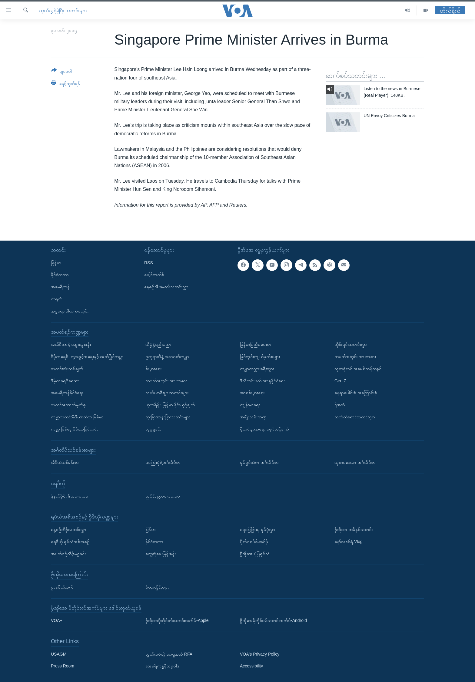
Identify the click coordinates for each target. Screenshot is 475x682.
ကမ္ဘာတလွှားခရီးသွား (257, 368)
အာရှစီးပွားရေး (252, 392)
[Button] (61, 71)
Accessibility (251, 665)
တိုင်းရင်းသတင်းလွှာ (350, 344)
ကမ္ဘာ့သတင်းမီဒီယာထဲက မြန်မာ (77, 416)
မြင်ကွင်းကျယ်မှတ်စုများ (260, 356)
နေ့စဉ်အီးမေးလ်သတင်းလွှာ (166, 286)
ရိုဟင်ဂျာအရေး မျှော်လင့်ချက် (264, 429)
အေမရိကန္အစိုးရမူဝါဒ (162, 665)
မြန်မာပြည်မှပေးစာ (255, 344)
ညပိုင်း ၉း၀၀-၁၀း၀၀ (162, 495)
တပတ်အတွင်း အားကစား (166, 380)
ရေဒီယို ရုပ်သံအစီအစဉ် (70, 541)
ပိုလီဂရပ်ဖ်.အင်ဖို (254, 541)
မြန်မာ (56, 262)
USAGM (58, 654)
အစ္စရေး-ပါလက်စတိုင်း (69, 311)
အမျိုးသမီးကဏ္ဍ (253, 416)
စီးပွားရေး (153, 368)
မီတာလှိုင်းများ (157, 587)
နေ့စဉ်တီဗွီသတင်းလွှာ (68, 529)
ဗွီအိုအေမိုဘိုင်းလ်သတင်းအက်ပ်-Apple (176, 620)
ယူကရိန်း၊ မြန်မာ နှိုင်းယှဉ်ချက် (170, 404)
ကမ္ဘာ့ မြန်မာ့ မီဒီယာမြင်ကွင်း (74, 429)
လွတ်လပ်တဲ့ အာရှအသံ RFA (168, 654)
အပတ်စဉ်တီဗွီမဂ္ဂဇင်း (68, 553)
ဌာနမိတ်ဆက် (62, 587)
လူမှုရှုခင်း (153, 429)
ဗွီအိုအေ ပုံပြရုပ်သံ (255, 553)
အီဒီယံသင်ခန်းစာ (65, 462)
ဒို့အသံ (339, 404)
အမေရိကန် (60, 286)
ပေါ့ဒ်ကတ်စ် (154, 274)
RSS (148, 262)
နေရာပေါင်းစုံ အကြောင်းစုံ (355, 392)
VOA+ (56, 620)
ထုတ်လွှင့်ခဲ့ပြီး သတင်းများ (63, 10)
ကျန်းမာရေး (250, 404)
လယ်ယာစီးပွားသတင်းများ (166, 392)
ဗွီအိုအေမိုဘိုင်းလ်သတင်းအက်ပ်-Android (273, 620)
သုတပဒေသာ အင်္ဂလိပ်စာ (355, 462)
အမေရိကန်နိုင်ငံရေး (67, 392)
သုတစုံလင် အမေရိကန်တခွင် (357, 368)
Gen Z (340, 380)
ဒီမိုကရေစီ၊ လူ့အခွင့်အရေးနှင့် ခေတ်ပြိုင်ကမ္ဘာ (87, 356)
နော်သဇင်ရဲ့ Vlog (348, 541)
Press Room (62, 665)
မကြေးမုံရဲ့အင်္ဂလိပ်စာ (163, 462)
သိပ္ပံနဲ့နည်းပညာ (158, 344)
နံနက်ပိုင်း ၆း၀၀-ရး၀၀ (69, 495)
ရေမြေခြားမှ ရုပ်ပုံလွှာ (257, 529)
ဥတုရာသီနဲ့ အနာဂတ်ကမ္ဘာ (167, 356)
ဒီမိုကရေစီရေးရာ (65, 380)
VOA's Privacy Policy (259, 654)
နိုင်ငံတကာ (60, 274)
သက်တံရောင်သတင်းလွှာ (354, 416)
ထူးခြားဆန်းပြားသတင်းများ (167, 416)
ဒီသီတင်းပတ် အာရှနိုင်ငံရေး (262, 380)
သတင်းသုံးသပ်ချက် (67, 368)
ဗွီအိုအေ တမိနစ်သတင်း (353, 529)
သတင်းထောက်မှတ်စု (68, 404)
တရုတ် (56, 298)
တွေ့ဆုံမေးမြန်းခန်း (160, 553)
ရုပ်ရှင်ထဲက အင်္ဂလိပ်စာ (259, 462)
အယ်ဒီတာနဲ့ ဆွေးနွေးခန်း (71, 344)
